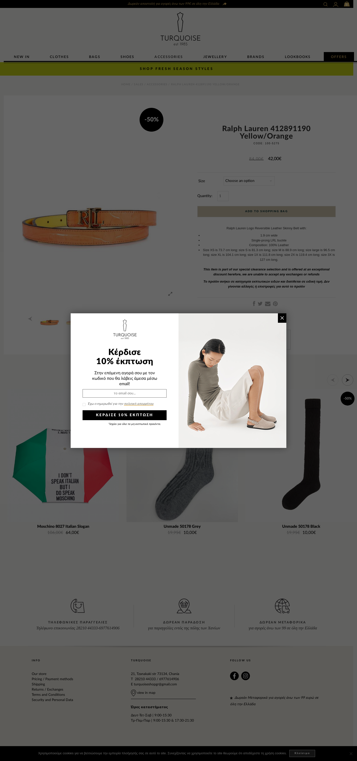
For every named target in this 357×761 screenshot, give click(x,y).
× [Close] (282, 317)
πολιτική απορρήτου (138, 404)
